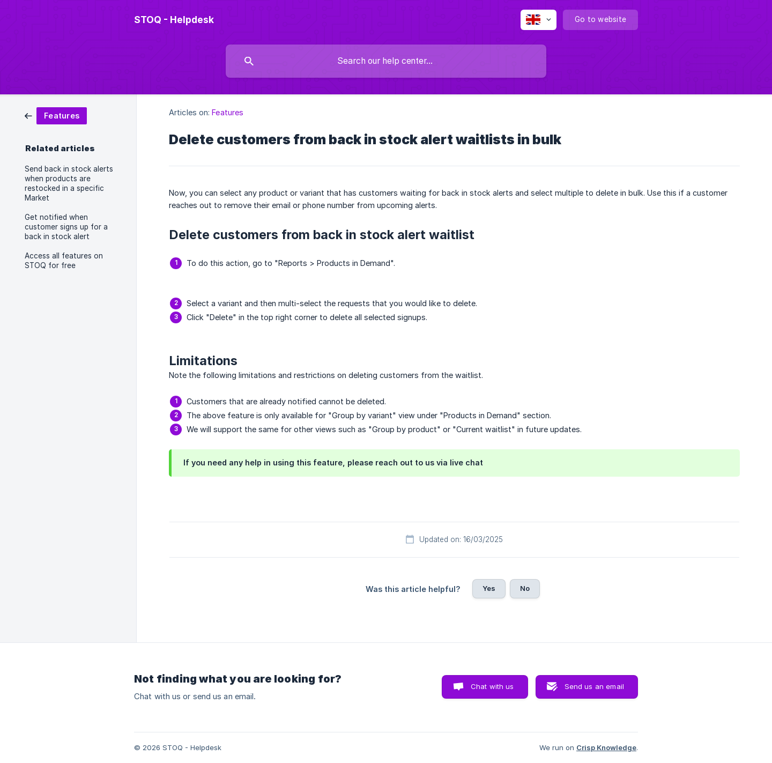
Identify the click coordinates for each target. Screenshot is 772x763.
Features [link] (227, 112)
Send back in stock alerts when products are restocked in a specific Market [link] (69, 183)
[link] (56, 115)
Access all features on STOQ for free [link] (64, 260)
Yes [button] (488, 588)
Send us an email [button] (594, 686)
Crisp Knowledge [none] (606, 747)
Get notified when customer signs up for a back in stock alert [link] (66, 227)
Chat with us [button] (492, 686)
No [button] (525, 588)
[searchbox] (386, 61)
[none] (174, 20)
